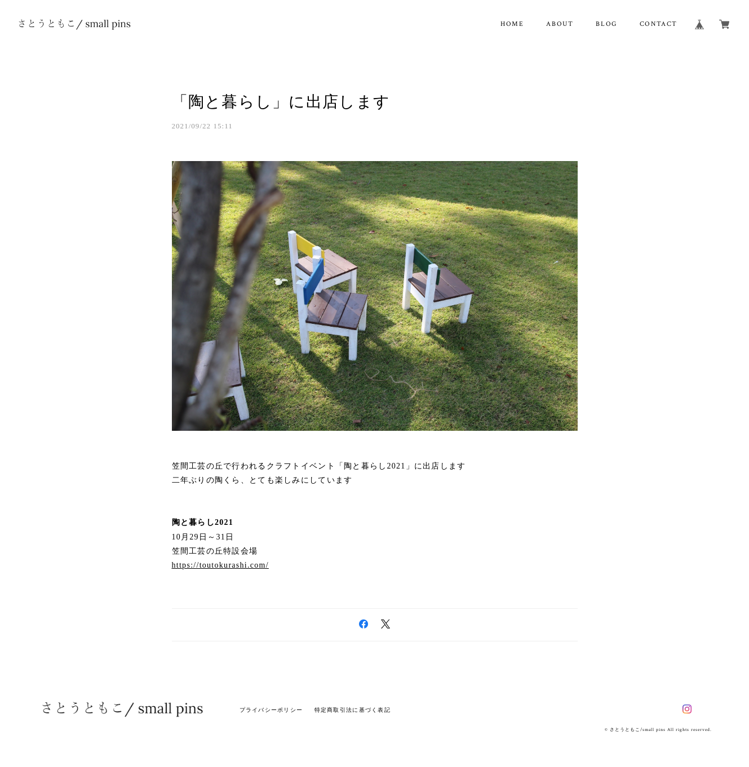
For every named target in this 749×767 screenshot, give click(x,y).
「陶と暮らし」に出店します (281, 101)
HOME (512, 24)
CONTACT (658, 24)
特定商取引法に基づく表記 (352, 710)
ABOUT (559, 24)
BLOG (606, 24)
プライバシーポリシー (271, 710)
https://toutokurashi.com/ (220, 565)
